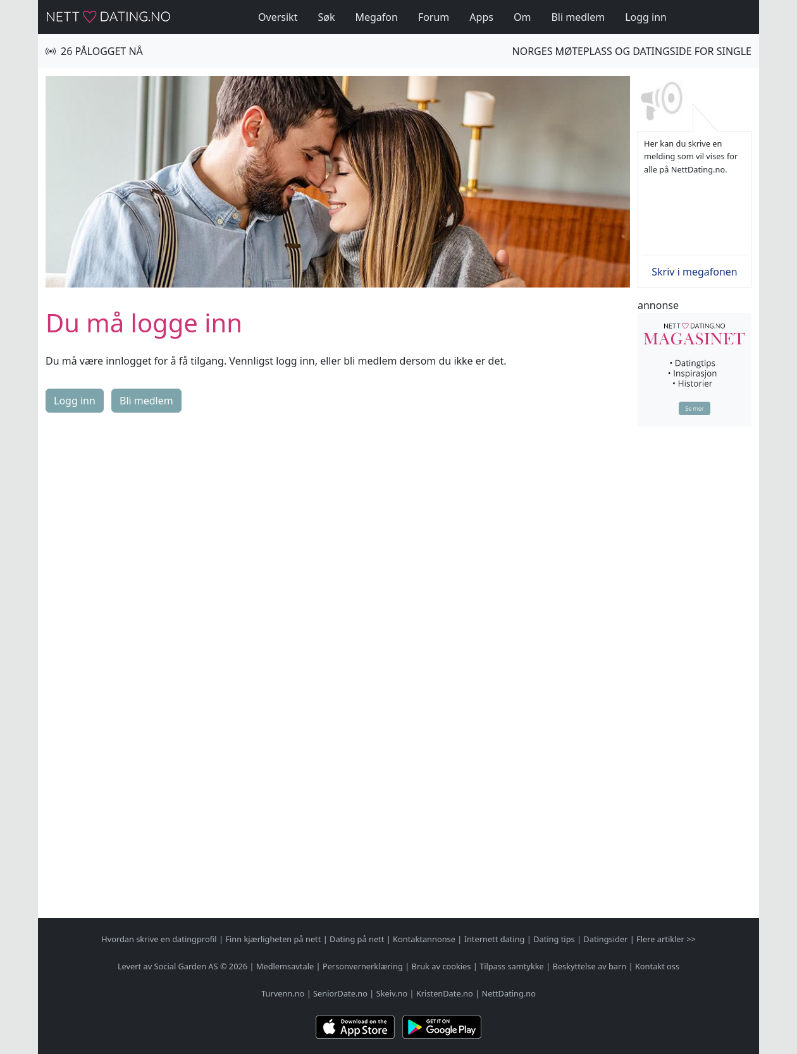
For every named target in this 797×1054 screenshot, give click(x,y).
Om (522, 17)
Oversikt (277, 17)
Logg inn (646, 17)
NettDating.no (508, 993)
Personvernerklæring (363, 966)
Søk (326, 17)
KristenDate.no (444, 993)
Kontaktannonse (424, 939)
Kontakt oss (657, 966)
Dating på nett (357, 939)
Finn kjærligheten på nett (273, 939)
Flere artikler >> (666, 939)
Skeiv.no (391, 993)
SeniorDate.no (340, 993)
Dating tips (553, 939)
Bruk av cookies (441, 966)
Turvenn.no (282, 993)
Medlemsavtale (285, 966)
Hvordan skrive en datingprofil (158, 939)
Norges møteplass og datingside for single (631, 51)
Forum (433, 17)
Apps (481, 17)
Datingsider (605, 939)
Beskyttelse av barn (590, 966)
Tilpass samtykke (511, 966)
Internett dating (494, 939)
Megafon (376, 17)
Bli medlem (578, 17)
